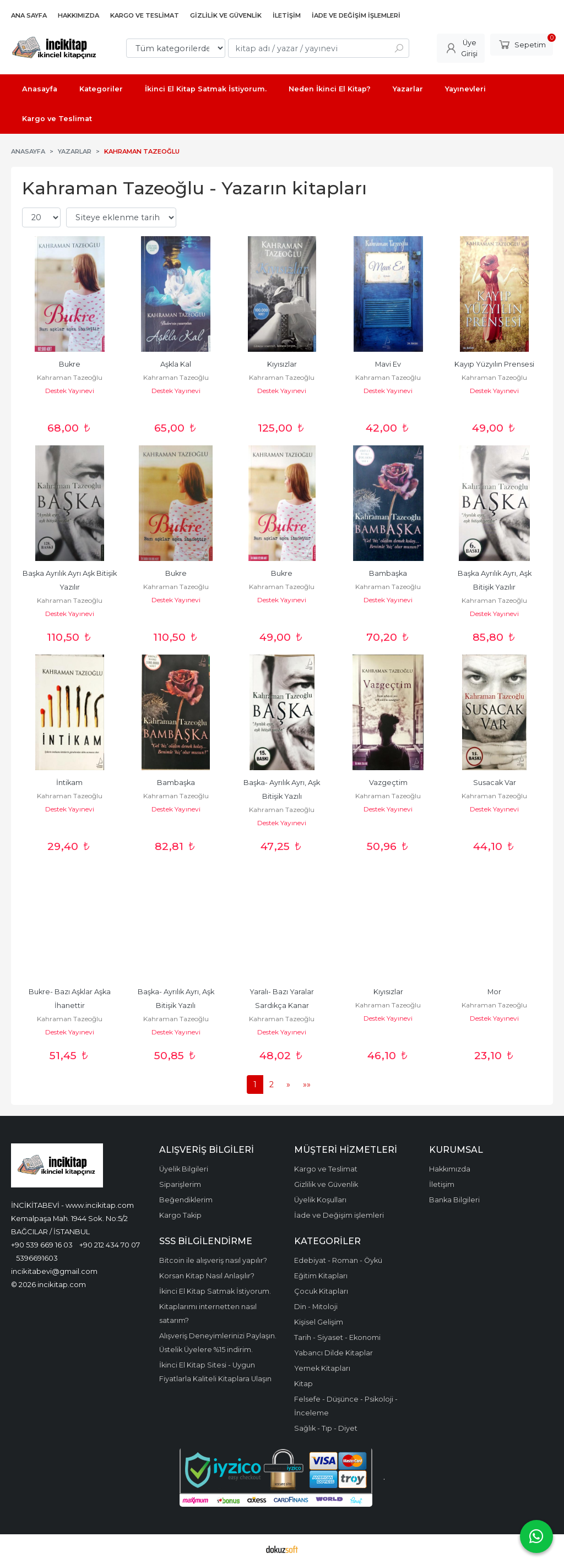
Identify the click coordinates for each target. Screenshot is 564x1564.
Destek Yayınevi (69, 390)
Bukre (69, 364)
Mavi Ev (388, 364)
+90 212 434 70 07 (109, 1244)
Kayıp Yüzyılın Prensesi (494, 364)
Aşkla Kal (175, 364)
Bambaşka (388, 573)
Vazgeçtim (388, 782)
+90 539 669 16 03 (42, 1244)
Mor (494, 992)
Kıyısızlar (282, 364)
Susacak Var (494, 782)
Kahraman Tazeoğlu (69, 377)
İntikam (69, 782)
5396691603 (37, 1258)
